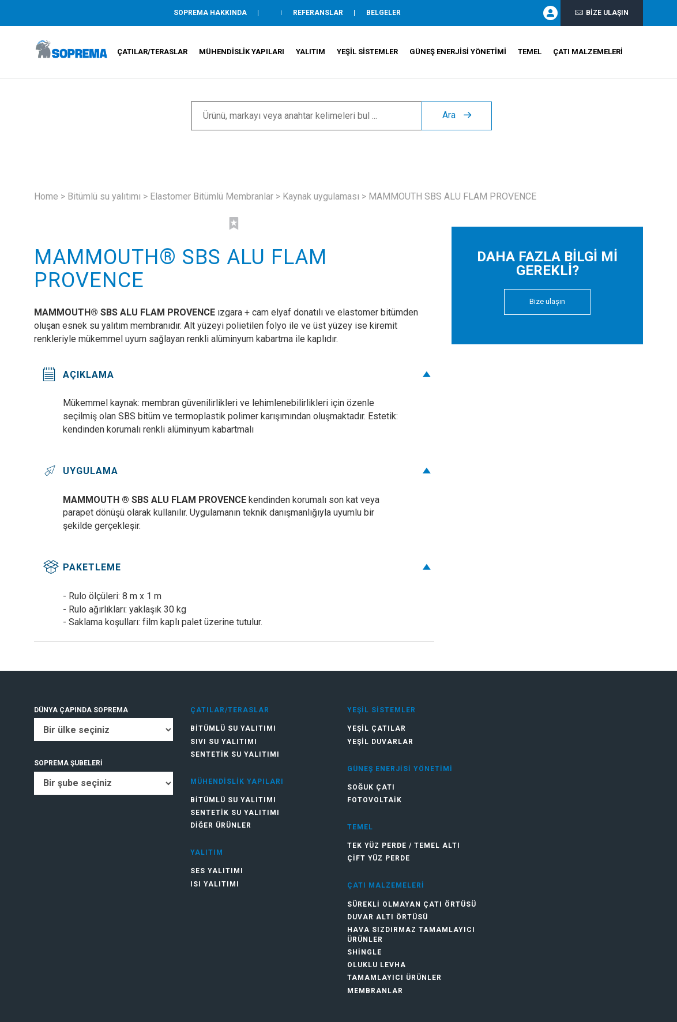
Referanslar (318, 13)
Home (46, 196)
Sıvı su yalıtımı (223, 742)
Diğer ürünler (220, 825)
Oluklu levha (376, 965)
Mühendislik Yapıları (241, 52)
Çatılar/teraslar (152, 52)
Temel (529, 52)
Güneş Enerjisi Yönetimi (457, 52)
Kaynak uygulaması (321, 196)
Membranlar (375, 991)
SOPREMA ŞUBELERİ (68, 763)
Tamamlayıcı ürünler (394, 978)
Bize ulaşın (602, 13)
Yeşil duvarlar (380, 742)
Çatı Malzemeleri (588, 52)
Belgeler (383, 13)
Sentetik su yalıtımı (235, 754)
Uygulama (238, 470)
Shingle (364, 952)
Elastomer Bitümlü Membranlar (211, 196)
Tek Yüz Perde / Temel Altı (403, 845)
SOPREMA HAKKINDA (210, 13)
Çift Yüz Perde (378, 858)
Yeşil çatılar (376, 728)
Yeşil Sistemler (367, 52)
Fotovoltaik (374, 800)
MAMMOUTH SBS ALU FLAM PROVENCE (452, 196)
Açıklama (238, 374)
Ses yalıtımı (216, 871)
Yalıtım (310, 52)
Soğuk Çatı (371, 787)
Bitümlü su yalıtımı (104, 196)
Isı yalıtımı (214, 884)
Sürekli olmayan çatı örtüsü (411, 904)
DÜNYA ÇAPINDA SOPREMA (81, 710)
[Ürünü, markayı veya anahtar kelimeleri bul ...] (306, 116)
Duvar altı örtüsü (387, 917)
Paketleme (238, 567)
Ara (456, 115)
